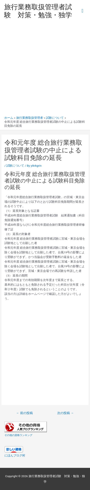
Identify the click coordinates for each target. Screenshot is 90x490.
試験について (15, 165)
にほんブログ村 (14, 455)
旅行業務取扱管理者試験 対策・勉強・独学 (38, 11)
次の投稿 (65, 413)
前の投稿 (24, 413)
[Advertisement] (45, 69)
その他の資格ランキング (18, 435)
